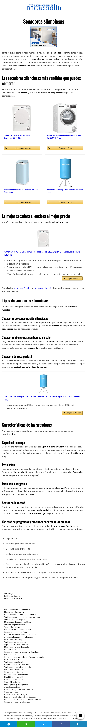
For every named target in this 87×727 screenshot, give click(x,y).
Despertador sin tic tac (14, 669)
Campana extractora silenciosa (17, 702)
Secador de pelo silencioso (15, 625)
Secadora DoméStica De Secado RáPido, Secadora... (21, 190)
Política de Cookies (12, 596)
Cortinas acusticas (12, 659)
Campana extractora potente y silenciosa (21, 652)
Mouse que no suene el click (16, 674)
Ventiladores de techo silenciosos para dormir (23, 617)
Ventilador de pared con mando (17, 667)
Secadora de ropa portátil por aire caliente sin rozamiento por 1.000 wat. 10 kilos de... (42, 398)
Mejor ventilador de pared (15, 640)
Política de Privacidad (13, 598)
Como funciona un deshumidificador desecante (24, 657)
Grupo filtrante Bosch (13, 682)
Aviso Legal (8, 593)
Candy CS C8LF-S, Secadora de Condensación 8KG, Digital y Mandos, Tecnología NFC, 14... (42, 253)
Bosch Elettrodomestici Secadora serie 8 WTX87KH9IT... (64, 136)
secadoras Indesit (43, 288)
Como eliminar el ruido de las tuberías (20, 615)
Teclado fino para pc (12, 627)
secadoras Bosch (21, 288)
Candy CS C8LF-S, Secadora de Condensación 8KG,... (17, 136)
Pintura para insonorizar (14, 612)
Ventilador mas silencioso (15, 662)
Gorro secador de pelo (13, 672)
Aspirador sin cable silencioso (16, 644)
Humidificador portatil (13, 677)
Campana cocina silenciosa (15, 632)
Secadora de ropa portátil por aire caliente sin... (65, 190)
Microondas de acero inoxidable (17, 622)
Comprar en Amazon (23, 148)
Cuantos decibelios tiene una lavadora (20, 635)
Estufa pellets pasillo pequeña (16, 684)
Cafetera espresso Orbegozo (16, 694)
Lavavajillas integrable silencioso (17, 630)
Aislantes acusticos (12, 687)
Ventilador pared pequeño (15, 620)
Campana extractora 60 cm (15, 679)
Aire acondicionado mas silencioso (18, 637)
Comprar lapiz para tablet (15, 649)
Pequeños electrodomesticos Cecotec (20, 697)
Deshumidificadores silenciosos (17, 610)
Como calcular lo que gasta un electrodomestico (24, 699)
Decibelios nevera (11, 654)
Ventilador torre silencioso (15, 642)
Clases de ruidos (11, 692)
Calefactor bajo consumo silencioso (19, 689)
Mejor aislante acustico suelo (16, 647)
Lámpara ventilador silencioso (16, 664)
